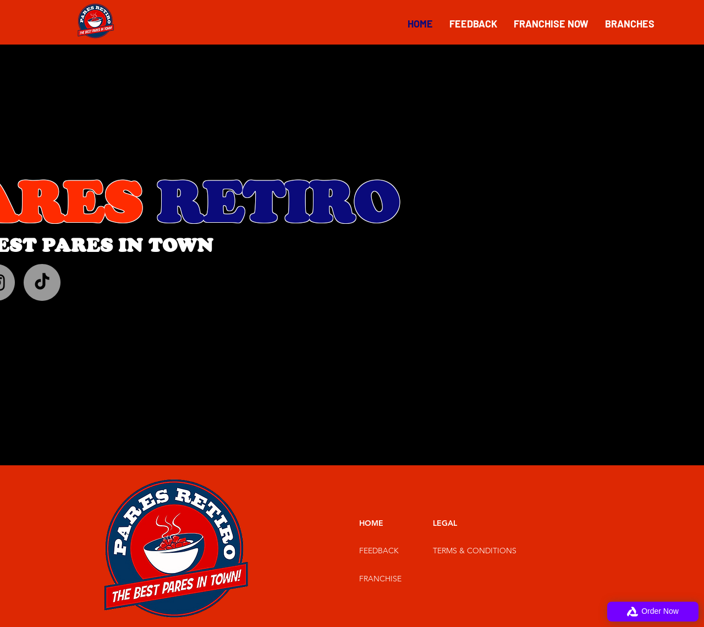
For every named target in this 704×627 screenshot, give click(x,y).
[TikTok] (42, 282)
